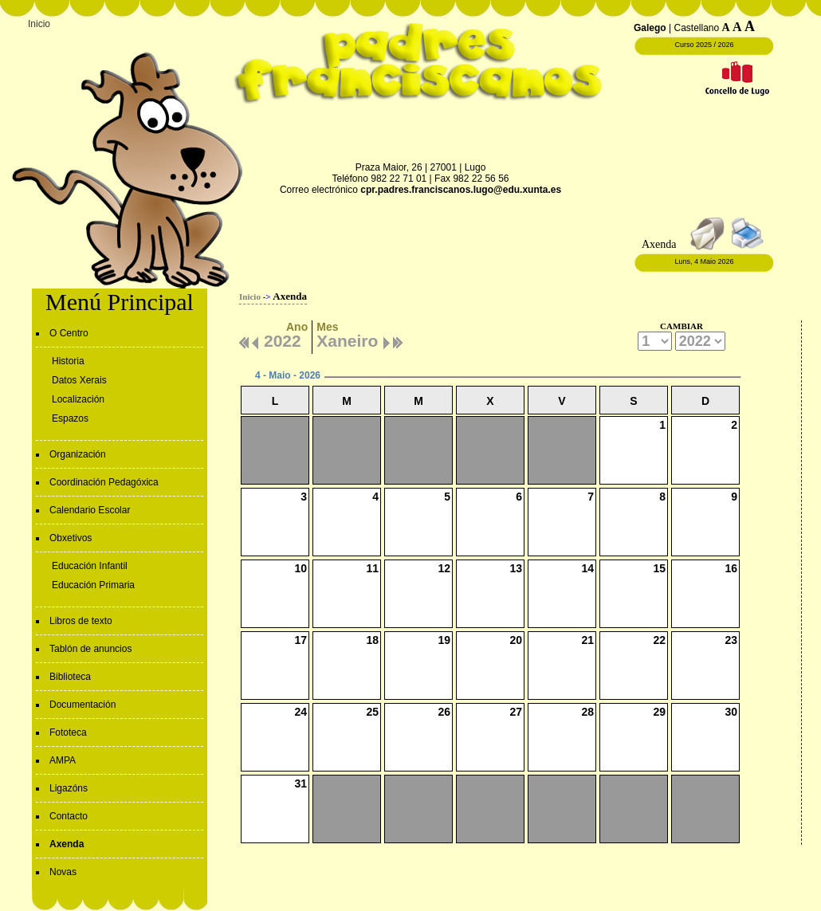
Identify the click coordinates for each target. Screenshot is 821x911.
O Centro (68, 333)
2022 (282, 339)
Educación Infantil (90, 565)
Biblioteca (70, 676)
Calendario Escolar (89, 510)
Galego (650, 27)
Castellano (696, 27)
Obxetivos (70, 538)
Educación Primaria (93, 585)
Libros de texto (80, 620)
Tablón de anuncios (90, 648)
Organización (77, 454)
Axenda (66, 844)
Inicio (39, 23)
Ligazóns (68, 788)
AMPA (62, 760)
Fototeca (68, 732)
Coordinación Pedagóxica (104, 482)
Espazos (70, 418)
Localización (78, 399)
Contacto (68, 816)
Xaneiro (347, 339)
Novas (63, 872)
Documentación (82, 704)
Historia (68, 361)
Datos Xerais (79, 380)
